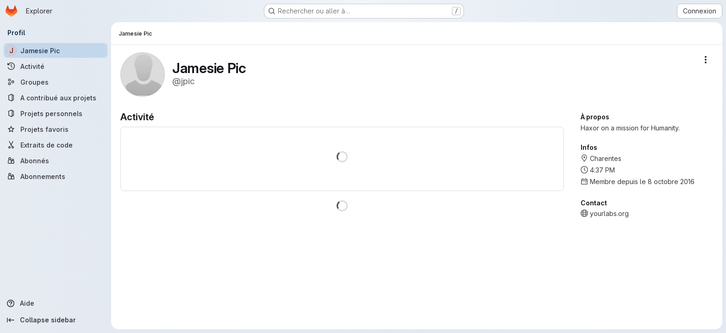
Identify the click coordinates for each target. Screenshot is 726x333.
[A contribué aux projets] (55, 97)
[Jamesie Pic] (55, 50)
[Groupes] (55, 81)
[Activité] (55, 66)
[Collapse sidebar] (55, 320)
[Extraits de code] (55, 144)
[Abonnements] (55, 176)
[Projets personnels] (55, 113)
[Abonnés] (55, 160)
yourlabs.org (609, 213)
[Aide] (55, 303)
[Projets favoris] (55, 129)
